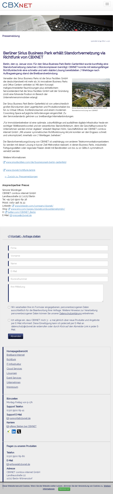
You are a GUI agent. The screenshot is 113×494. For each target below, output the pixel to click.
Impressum (12, 387)
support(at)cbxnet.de (20, 418)
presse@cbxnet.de (22, 215)
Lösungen (12, 373)
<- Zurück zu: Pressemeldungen (21, 176)
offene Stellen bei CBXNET (23, 426)
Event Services (14, 378)
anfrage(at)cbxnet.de (19, 464)
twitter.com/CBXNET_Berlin (22, 212)
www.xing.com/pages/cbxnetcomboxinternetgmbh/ (38, 209)
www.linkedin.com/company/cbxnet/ (34, 206)
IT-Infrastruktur (14, 364)
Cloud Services (14, 368)
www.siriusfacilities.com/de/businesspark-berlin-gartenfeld (36, 162)
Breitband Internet (16, 355)
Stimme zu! (64, 489)
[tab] (56, 236)
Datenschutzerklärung (70, 313)
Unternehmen (13, 382)
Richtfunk (11, 359)
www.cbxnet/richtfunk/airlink (20, 170)
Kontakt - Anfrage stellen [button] (24, 236)
